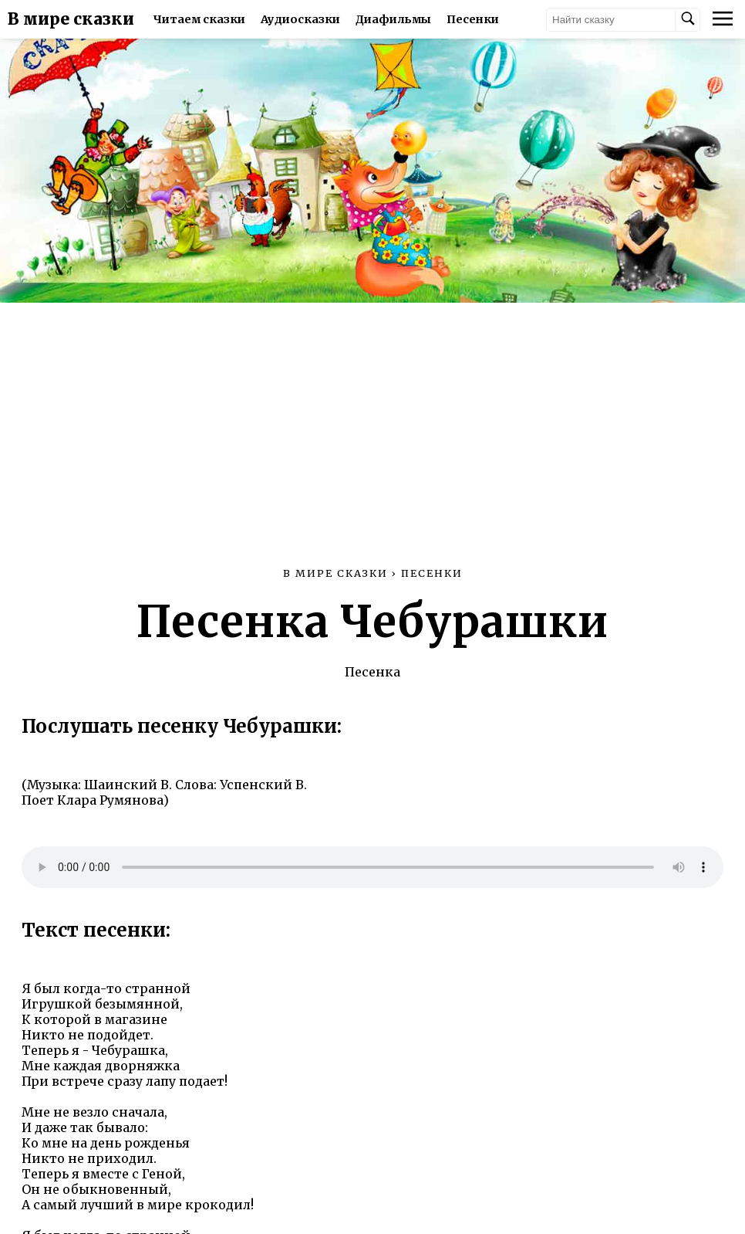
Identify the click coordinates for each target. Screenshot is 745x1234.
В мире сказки (71, 19)
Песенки (473, 19)
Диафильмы (393, 19)
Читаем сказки (199, 19)
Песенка (372, 672)
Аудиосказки (300, 19)
